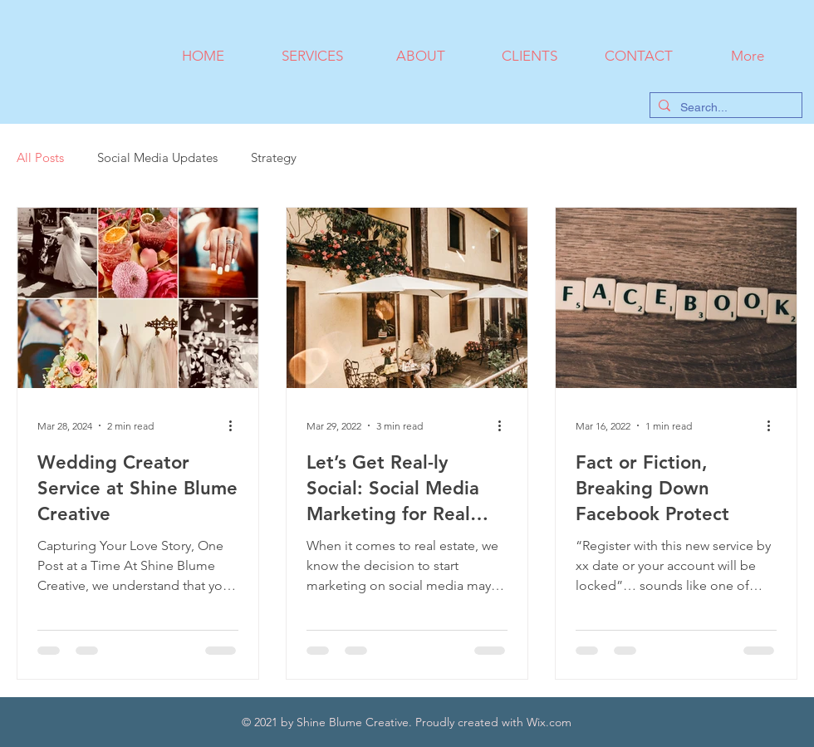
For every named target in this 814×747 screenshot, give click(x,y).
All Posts (40, 157)
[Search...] (723, 108)
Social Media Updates (157, 157)
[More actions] (236, 425)
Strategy (274, 157)
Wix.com (549, 722)
